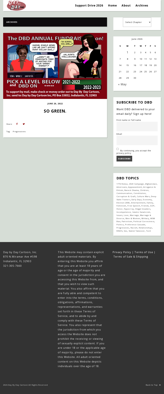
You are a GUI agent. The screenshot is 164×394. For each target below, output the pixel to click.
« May (122, 84)
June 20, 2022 (55, 103)
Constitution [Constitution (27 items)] (140, 193)
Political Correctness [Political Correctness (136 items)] (143, 221)
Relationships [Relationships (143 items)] (145, 228)
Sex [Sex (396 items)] (125, 231)
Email (119, 134)
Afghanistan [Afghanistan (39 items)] (151, 184)
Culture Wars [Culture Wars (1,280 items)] (143, 196)
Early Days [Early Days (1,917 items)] (137, 199)
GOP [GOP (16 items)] (152, 206)
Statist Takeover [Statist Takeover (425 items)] (137, 231)
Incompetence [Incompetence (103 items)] (124, 212)
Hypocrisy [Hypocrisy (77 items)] (129, 209)
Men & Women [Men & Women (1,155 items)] (133, 218)
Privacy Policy (122, 252)
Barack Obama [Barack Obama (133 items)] (131, 190)
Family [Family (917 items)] (150, 203)
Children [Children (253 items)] (144, 190)
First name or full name (129, 120)
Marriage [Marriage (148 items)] (134, 215)
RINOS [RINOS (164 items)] (120, 231)
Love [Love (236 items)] (126, 215)
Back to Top (153, 385)
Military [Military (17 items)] (145, 218)
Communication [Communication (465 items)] (124, 193)
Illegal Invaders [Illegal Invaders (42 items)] (143, 209)
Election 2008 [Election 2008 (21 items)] (123, 203)
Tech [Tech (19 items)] (148, 231)
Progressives (19, 131)
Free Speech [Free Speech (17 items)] (133, 206)
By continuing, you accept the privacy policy (134, 150)
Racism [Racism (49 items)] (134, 228)
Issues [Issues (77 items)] (120, 215)
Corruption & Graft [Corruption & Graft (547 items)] (126, 196)
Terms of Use (143, 252)
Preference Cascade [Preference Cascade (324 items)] (135, 224)
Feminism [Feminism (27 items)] (121, 206)
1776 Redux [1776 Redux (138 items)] (122, 184)
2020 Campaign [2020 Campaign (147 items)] (136, 184)
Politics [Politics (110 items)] (120, 224)
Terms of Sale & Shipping (130, 256)
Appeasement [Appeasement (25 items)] (135, 187)
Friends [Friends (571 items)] (145, 206)
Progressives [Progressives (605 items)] (123, 228)
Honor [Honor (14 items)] (120, 209)
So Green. (55, 111)
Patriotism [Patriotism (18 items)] (127, 221)
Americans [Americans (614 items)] (122, 187)
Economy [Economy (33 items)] (147, 199)
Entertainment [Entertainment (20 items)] (138, 203)
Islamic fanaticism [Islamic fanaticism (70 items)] (141, 212)
